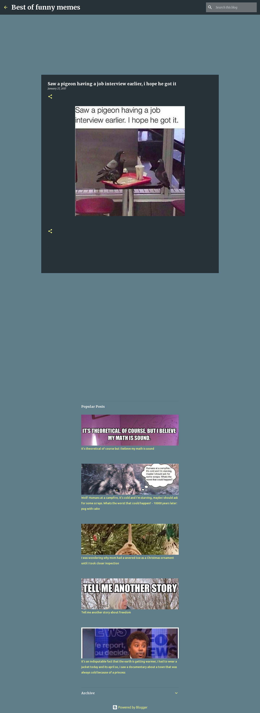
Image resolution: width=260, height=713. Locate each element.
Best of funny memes (45, 7)
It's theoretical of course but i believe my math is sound (117, 448)
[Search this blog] (235, 7)
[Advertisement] (130, 44)
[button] (50, 97)
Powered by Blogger (130, 707)
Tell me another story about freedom (106, 612)
